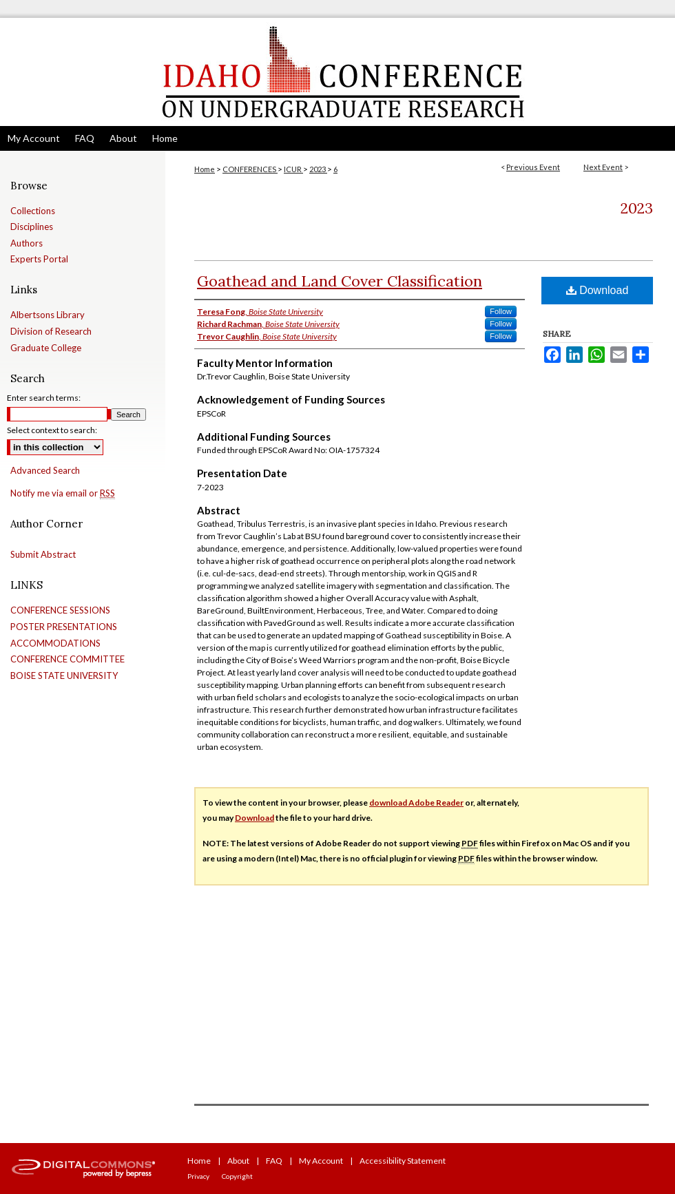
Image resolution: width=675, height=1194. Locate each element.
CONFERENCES (250, 169)
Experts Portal (39, 259)
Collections (32, 211)
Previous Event (533, 167)
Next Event (603, 167)
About (238, 1160)
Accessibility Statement (403, 1160)
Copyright (237, 1176)
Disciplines (31, 227)
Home (204, 169)
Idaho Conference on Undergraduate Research (337, 72)
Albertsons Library (47, 315)
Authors (26, 243)
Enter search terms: (44, 397)
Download (597, 290)
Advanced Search (45, 470)
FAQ (274, 1160)
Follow (501, 311)
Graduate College (45, 348)
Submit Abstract (43, 554)
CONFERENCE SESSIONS (60, 610)
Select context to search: (52, 430)
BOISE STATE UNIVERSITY (64, 676)
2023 (318, 169)
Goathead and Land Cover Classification (339, 281)
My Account (321, 1160)
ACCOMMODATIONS (55, 643)
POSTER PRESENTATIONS (63, 627)
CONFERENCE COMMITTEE (67, 659)
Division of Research (51, 331)
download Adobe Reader (416, 802)
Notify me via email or (62, 493)
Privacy (198, 1176)
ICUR (293, 169)
